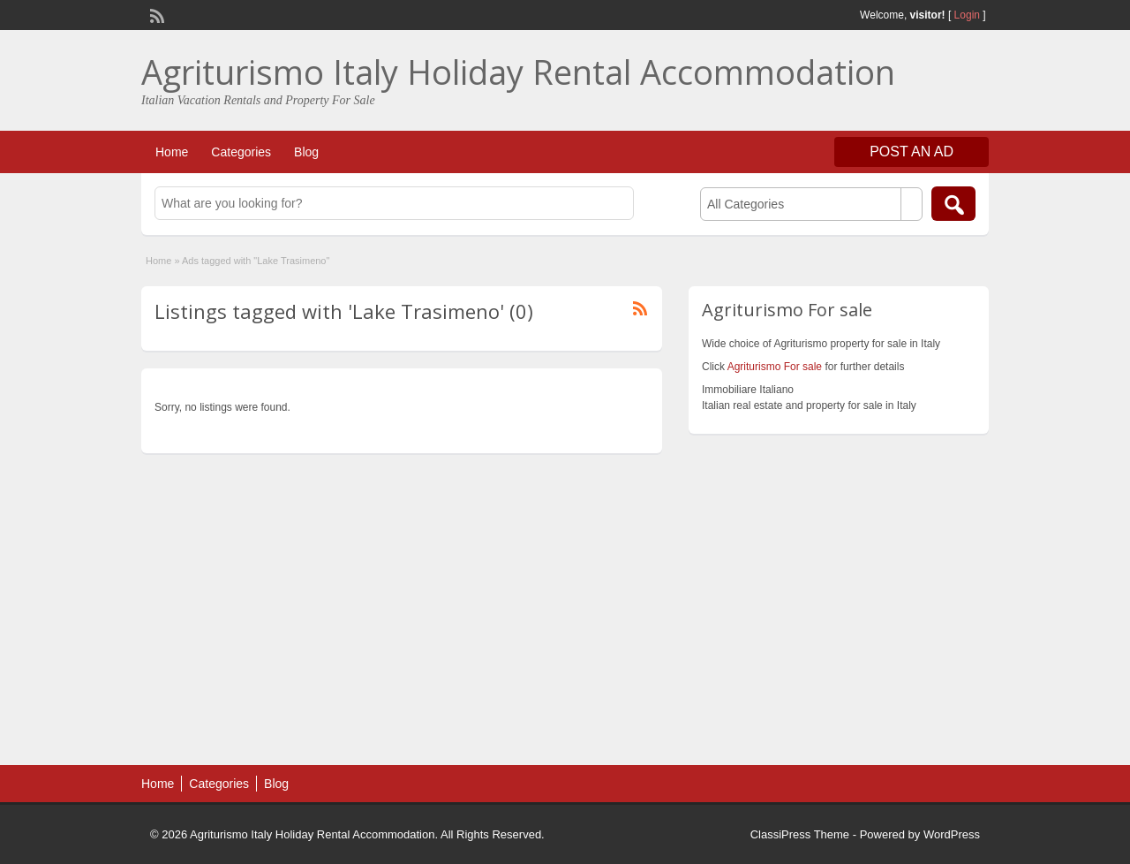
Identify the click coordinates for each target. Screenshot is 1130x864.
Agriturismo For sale (774, 366)
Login (967, 15)
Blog (306, 152)
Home (171, 152)
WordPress (951, 834)
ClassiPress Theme (799, 834)
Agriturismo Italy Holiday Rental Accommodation (518, 72)
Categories (241, 152)
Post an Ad (911, 151)
